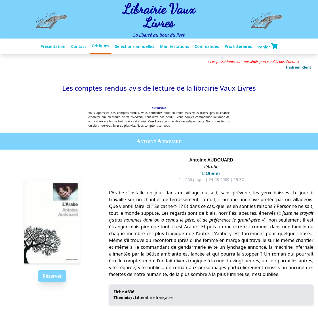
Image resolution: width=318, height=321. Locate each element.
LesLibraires (126, 121)
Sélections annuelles (134, 46)
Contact (78, 46)
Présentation (53, 46)
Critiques (100, 45)
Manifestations (174, 46)
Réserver (52, 276)
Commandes (207, 46)
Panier (267, 46)
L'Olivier (211, 173)
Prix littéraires (238, 46)
